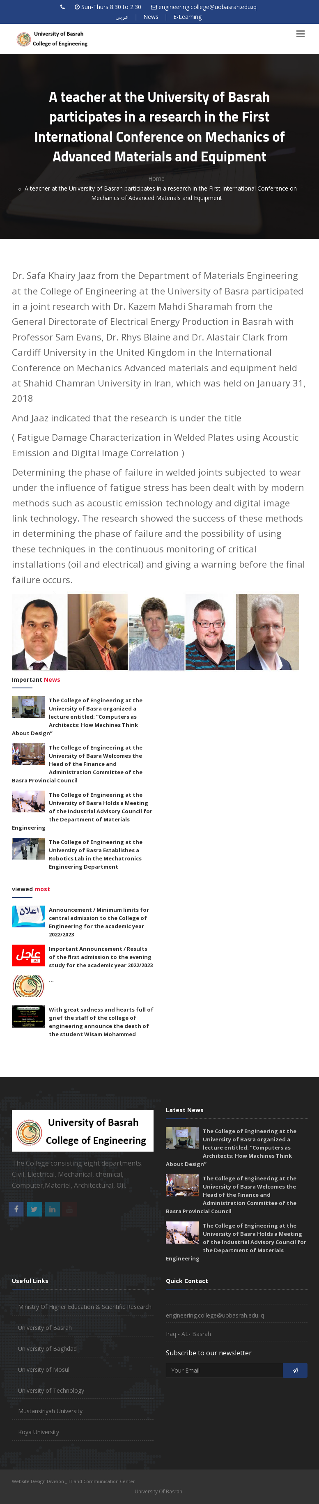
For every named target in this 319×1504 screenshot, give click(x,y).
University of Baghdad (47, 1348)
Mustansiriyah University (50, 1411)
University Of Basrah (158, 1491)
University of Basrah (45, 1328)
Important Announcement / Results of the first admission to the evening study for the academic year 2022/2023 (101, 957)
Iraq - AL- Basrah (188, 1334)
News (150, 17)
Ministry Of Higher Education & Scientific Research (84, 1307)
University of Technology (51, 1390)
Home (156, 178)
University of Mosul (43, 1369)
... (51, 979)
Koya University (38, 1432)
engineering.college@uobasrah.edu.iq (207, 7)
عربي (122, 17)
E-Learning (187, 17)
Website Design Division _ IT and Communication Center (73, 1481)
